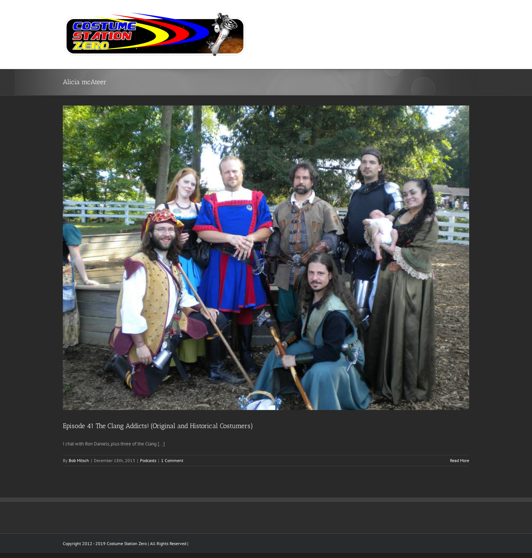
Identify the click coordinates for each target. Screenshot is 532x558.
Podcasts (148, 460)
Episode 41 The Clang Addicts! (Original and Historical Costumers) (158, 426)
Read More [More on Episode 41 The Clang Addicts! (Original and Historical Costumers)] (459, 460)
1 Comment (172, 460)
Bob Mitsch (79, 460)
